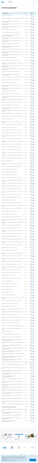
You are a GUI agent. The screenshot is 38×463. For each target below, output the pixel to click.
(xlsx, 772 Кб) (33, 86)
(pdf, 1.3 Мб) (33, 83)
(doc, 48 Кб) (33, 128)
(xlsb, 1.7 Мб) (33, 131)
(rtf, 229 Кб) (33, 294)
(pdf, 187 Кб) (33, 75)
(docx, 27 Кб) (33, 30)
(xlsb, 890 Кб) (33, 154)
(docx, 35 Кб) (33, 120)
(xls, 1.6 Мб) (33, 387)
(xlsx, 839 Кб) (33, 67)
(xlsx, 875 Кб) (33, 27)
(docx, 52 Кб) (33, 277)
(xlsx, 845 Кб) (33, 72)
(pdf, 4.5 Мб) (33, 291)
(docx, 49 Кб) (33, 201)
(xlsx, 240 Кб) (33, 381)
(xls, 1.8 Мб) (33, 395)
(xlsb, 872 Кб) (33, 218)
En (31, 1)
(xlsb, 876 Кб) (33, 204)
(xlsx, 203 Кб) (33, 367)
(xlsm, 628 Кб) (33, 322)
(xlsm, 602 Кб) (33, 359)
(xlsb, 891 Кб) (33, 114)
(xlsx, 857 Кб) (33, 33)
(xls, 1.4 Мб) (33, 373)
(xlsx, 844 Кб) (33, 50)
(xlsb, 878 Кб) (33, 246)
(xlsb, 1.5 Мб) (33, 106)
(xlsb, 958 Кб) (33, 199)
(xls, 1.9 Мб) (33, 418)
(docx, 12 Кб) (33, 286)
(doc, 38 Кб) (33, 283)
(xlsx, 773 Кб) (33, 89)
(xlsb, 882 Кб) (33, 227)
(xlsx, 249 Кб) (33, 350)
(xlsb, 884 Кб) (33, 117)
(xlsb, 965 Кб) (33, 275)
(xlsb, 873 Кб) (33, 258)
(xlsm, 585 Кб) (33, 328)
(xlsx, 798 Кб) (33, 78)
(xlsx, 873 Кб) (33, 210)
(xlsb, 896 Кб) (33, 224)
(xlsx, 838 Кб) (33, 52)
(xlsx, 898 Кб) (33, 61)
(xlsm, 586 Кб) (33, 353)
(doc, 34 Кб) (33, 58)
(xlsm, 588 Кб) (33, 342)
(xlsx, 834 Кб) (33, 41)
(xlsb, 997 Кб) (33, 261)
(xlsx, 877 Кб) (33, 24)
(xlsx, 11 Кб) (33, 317)
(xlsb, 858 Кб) (33, 308)
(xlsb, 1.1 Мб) (33, 151)
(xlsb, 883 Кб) (33, 156)
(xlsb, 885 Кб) (33, 145)
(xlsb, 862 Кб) (33, 300)
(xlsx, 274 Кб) (33, 314)
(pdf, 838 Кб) (33, 81)
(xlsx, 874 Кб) (33, 38)
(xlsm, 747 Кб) (33, 331)
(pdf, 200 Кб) (33, 47)
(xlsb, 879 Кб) (33, 159)
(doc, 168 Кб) (33, 334)
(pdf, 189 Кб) (33, 109)
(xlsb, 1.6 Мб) (33, 230)
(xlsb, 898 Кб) (33, 100)
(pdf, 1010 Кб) (33, 16)
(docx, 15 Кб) (33, 289)
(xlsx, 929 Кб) (33, 97)
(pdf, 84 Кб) (33, 22)
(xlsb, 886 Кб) (33, 187)
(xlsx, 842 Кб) (33, 19)
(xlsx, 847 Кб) (33, 64)
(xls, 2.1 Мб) (33, 376)
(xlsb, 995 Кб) (33, 255)
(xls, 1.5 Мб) (33, 379)
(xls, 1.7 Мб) (33, 393)
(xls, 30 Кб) (32, 365)
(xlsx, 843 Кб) (33, 36)
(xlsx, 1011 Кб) (33, 95)
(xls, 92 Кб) (32, 297)
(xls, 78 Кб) (32, 339)
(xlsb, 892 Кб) (33, 165)
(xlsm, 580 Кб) (33, 320)
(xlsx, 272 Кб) (33, 311)
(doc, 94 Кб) (33, 336)
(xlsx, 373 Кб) (33, 348)
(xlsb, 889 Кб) (33, 103)
